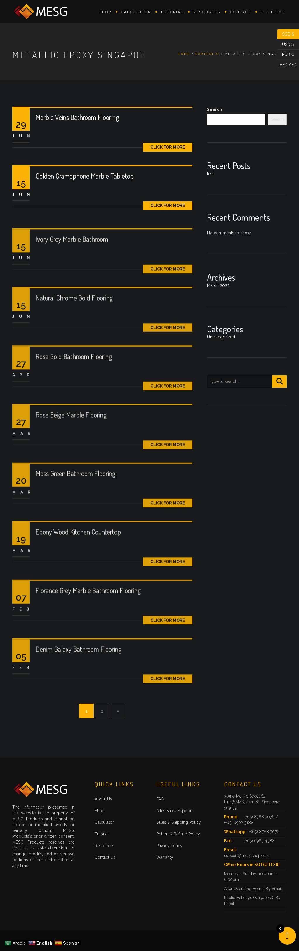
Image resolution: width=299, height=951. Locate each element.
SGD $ (285, 34)
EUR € (285, 55)
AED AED (287, 65)
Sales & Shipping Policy (178, 822)
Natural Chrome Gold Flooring (74, 320)
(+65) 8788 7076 (260, 816)
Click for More (167, 147)
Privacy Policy (169, 845)
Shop (105, 12)
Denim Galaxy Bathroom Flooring (78, 671)
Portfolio (207, 53)
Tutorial (172, 12)
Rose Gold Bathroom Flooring (74, 378)
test (210, 173)
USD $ (285, 44)
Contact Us (105, 857)
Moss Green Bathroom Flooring (75, 495)
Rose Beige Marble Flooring (71, 437)
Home (184, 53)
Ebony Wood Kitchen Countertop (78, 554)
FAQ (160, 799)
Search (214, 109)
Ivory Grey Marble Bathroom (72, 261)
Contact (240, 12)
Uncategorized (221, 337)
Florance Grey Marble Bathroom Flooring (88, 612)
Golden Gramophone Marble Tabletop (85, 175)
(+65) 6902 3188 (238, 822)
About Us (103, 799)
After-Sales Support (174, 810)
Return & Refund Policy (178, 834)
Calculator (136, 12)
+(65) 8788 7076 (264, 831)
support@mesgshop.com (246, 855)
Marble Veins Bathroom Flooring (77, 117)
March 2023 (218, 285)
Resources (206, 12)
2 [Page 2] (102, 711)
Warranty (164, 857)
